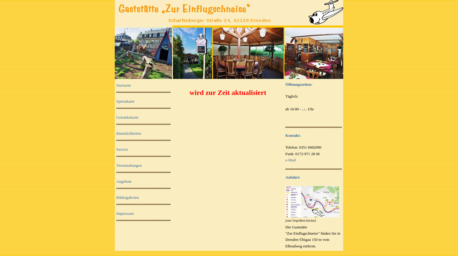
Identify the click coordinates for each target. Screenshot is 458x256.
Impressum (125, 213)
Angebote (124, 181)
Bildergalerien (127, 197)
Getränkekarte (127, 117)
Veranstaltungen (129, 165)
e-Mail (290, 160)
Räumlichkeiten (128, 133)
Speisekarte (125, 101)
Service (122, 149)
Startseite (123, 85)
